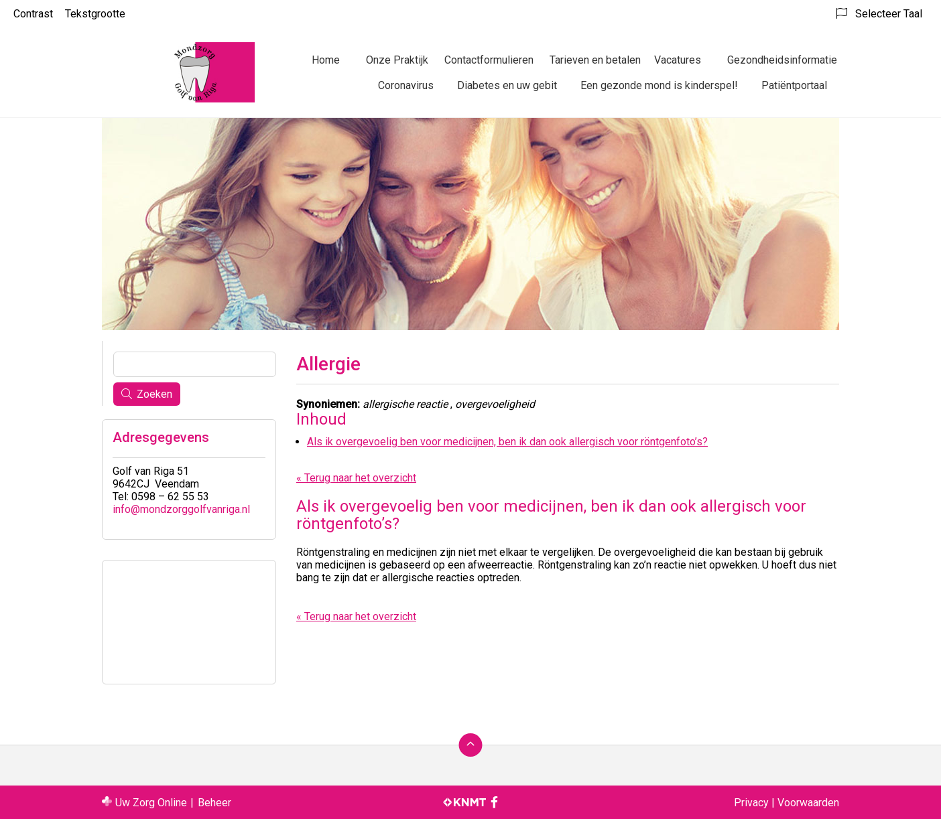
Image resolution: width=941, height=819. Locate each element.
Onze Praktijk (397, 60)
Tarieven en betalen (595, 60)
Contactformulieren (489, 60)
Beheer (214, 802)
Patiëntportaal (794, 85)
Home (326, 60)
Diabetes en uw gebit (507, 85)
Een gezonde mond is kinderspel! (659, 85)
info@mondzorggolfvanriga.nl (181, 509)
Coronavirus (406, 85)
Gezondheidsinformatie (782, 60)
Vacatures (677, 60)
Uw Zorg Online (151, 802)
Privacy (751, 802)
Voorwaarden (808, 802)
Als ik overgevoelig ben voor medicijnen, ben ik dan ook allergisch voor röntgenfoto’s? (507, 441)
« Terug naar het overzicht (356, 477)
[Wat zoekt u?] (194, 364)
